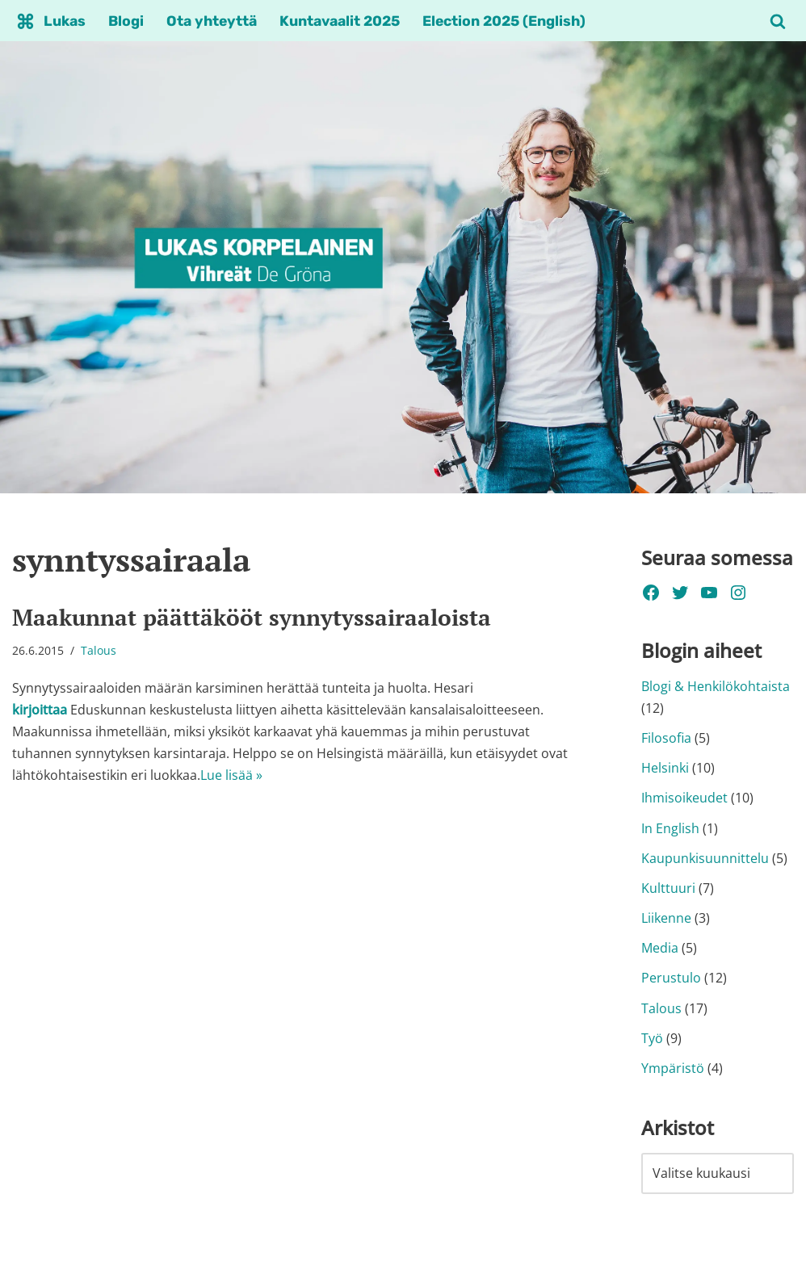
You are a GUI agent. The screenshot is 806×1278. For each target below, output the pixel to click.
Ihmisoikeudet (684, 798)
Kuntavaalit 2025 (339, 21)
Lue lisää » (231, 775)
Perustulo (671, 978)
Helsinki (665, 768)
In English (670, 828)
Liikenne (666, 918)
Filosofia (666, 738)
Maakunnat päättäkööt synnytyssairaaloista (251, 617)
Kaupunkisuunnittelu (705, 858)
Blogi (126, 21)
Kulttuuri (668, 888)
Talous (98, 650)
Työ (652, 1038)
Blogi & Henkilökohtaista (715, 686)
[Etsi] (778, 21)
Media (659, 948)
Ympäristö (672, 1068)
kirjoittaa (39, 710)
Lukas (65, 21)
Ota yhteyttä (211, 21)
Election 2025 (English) (504, 21)
